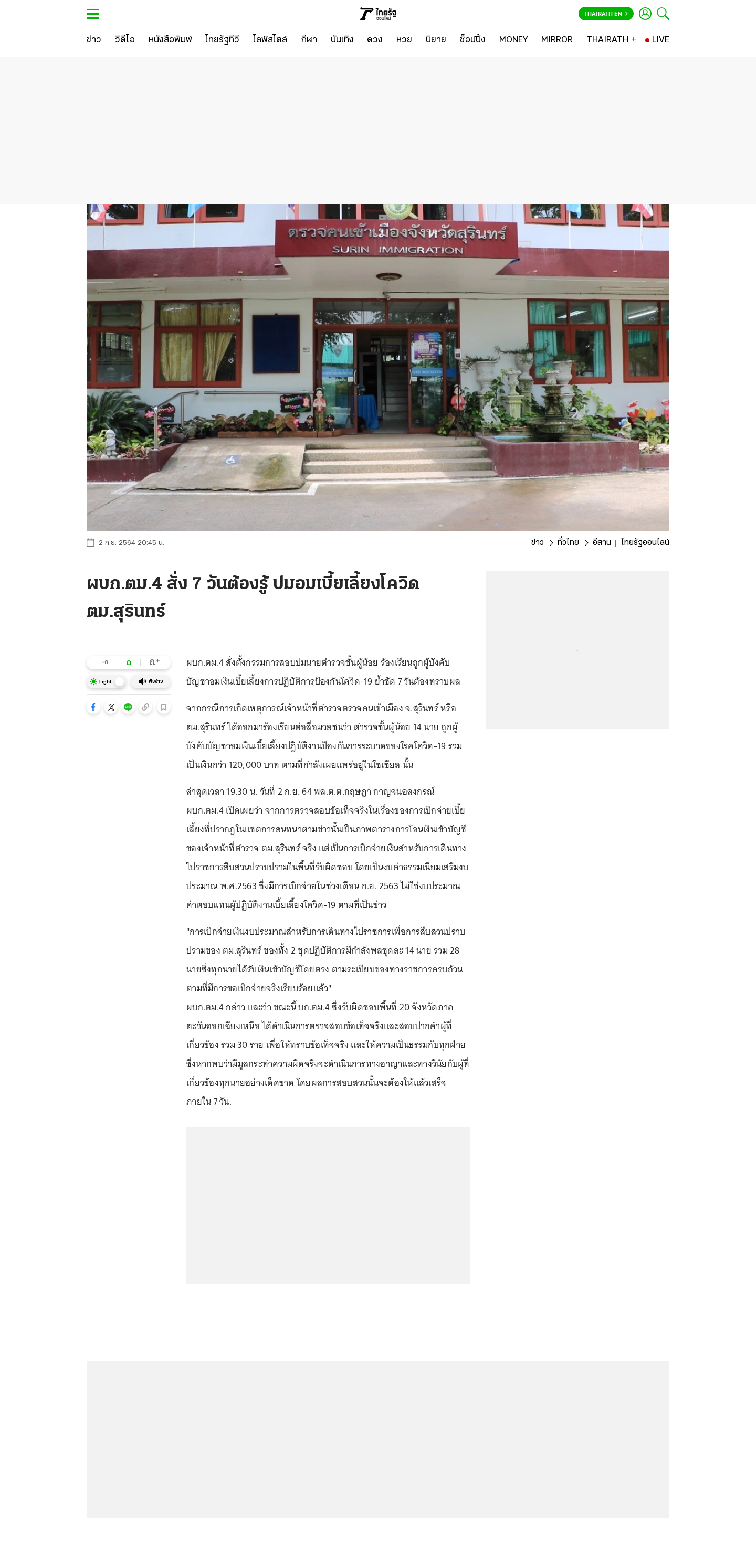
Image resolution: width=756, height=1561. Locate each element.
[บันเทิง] (342, 40)
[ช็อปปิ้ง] (473, 40)
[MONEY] (513, 40)
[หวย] (404, 40)
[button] (93, 707)
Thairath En (606, 14)
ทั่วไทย (568, 543)
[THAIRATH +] (611, 40)
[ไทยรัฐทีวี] (222, 40)
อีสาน (602, 543)
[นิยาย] (436, 40)
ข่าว (537, 543)
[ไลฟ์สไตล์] (270, 40)
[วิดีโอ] (125, 40)
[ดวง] (375, 40)
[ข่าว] (94, 40)
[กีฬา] (309, 40)
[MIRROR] (557, 40)
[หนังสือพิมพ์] (170, 40)
